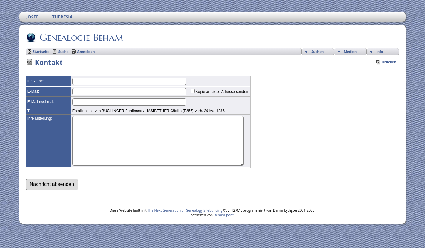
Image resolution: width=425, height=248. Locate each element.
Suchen (317, 51)
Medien (350, 51)
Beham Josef (224, 224)
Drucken (389, 61)
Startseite (41, 51)
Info (379, 51)
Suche (63, 51)
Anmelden (86, 51)
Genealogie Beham (81, 37)
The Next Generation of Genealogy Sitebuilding (185, 219)
